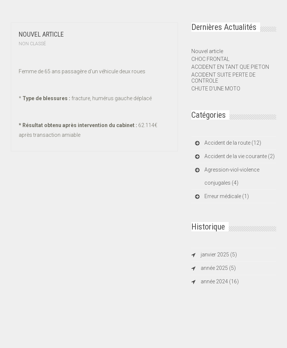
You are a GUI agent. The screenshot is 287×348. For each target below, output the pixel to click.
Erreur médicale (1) (226, 196)
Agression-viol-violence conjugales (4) (231, 176)
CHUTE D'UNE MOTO (215, 89)
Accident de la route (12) (232, 143)
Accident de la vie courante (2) (239, 156)
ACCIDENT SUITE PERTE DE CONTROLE (223, 78)
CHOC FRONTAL (210, 59)
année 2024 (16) (220, 281)
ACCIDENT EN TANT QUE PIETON (230, 67)
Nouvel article (41, 34)
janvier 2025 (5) (219, 255)
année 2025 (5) (218, 268)
